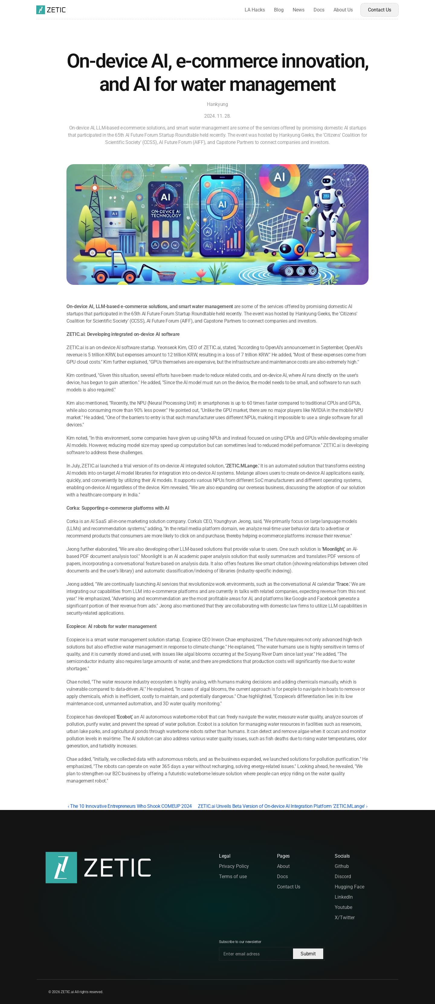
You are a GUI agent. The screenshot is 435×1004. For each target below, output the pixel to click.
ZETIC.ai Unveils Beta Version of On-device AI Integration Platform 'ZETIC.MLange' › (282, 806)
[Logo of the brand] (51, 9)
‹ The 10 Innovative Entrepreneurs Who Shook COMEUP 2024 (130, 806)
